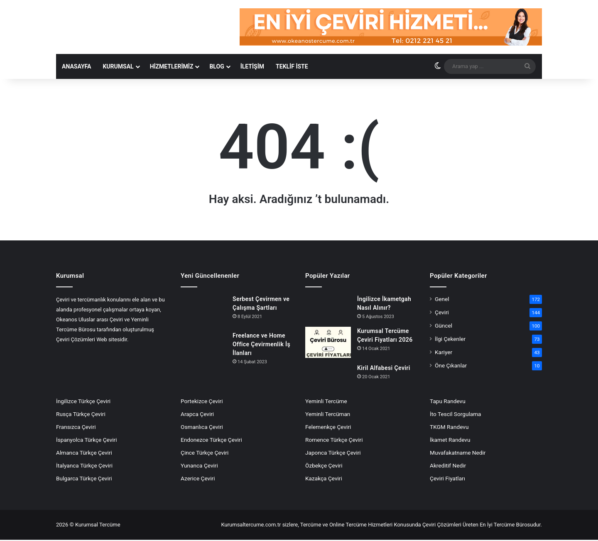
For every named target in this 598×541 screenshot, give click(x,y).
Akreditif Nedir (448, 466)
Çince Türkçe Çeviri (204, 453)
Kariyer (443, 353)
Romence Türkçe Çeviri (334, 441)
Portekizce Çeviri (202, 402)
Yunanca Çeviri (199, 466)
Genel (442, 300)
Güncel (443, 326)
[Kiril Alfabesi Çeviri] (328, 373)
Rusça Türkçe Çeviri (80, 415)
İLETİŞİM (252, 67)
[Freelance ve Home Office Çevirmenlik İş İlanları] (203, 345)
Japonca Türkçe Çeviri (333, 453)
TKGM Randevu (449, 428)
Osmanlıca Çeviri (202, 428)
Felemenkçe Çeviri (328, 428)
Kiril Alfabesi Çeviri (383, 369)
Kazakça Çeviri (323, 479)
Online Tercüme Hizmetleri (361, 526)
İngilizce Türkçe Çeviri (83, 402)
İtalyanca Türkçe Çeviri (84, 466)
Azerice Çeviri (198, 479)
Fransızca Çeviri (76, 428)
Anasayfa (76, 67)
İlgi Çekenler (450, 340)
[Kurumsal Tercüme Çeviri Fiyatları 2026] (328, 343)
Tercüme (310, 526)
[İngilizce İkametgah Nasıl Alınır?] (328, 309)
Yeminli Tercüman (327, 415)
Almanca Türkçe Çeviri (84, 453)
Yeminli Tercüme (326, 402)
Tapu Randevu (448, 402)
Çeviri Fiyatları (447, 479)
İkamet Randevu (450, 441)
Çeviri (442, 313)
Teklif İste (292, 67)
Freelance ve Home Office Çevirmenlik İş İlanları (261, 345)
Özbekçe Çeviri (323, 466)
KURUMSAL (118, 67)
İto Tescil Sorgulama (455, 415)
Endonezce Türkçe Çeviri (211, 441)
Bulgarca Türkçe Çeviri (84, 479)
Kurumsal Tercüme (97, 526)
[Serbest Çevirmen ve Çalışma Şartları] (203, 311)
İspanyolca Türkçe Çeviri (86, 441)
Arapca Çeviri (197, 415)
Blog (216, 67)
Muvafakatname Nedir (457, 453)
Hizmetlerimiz (172, 67)
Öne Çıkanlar (451, 366)
